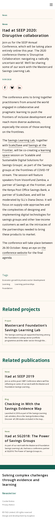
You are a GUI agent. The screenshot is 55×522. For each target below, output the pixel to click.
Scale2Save (15, 145)
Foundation (7, 288)
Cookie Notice (8, 501)
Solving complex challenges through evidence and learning (25, 480)
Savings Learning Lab (21, 140)
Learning (6, 284)
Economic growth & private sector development (23, 280)
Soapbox (31, 516)
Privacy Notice (8, 505)
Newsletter (9, 493)
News (4, 15)
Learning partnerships (24, 284)
